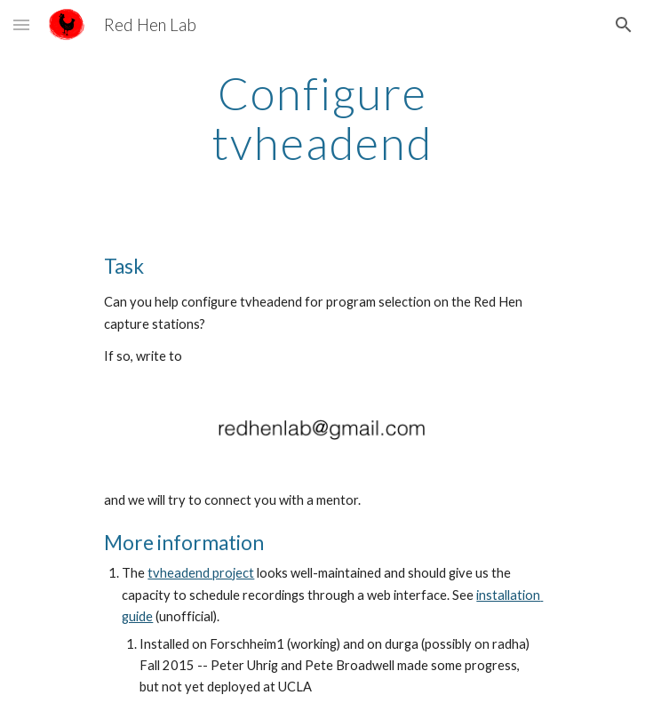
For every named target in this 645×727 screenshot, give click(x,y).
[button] (21, 24)
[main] (322, 117)
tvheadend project (200, 572)
